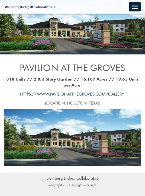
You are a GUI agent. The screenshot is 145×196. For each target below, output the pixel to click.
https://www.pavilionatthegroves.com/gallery (72, 94)
